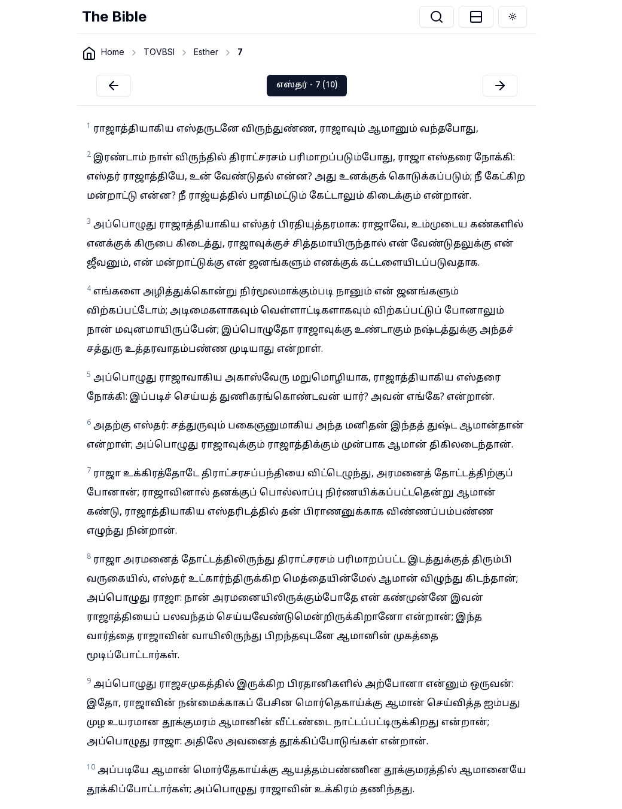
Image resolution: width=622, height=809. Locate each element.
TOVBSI (159, 52)
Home (112, 52)
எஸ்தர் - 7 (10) (306, 85)
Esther (206, 52)
